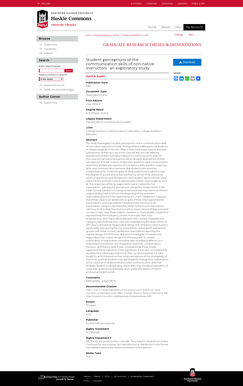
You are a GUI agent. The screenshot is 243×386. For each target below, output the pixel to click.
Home (88, 35)
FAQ (107, 376)
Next (191, 34)
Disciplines (50, 48)
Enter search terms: (50, 66)
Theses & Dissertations (132, 35)
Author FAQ (50, 102)
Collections (50, 44)
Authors (48, 53)
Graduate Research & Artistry (106, 35)
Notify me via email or (59, 89)
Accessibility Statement (142, 376)
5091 (146, 35)
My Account (120, 376)
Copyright (97, 381)
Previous (179, 34)
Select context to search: (53, 74)
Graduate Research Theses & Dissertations (152, 44)
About (97, 376)
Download (187, 62)
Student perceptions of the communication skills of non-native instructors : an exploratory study (120, 63)
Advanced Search (54, 85)
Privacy (87, 381)
